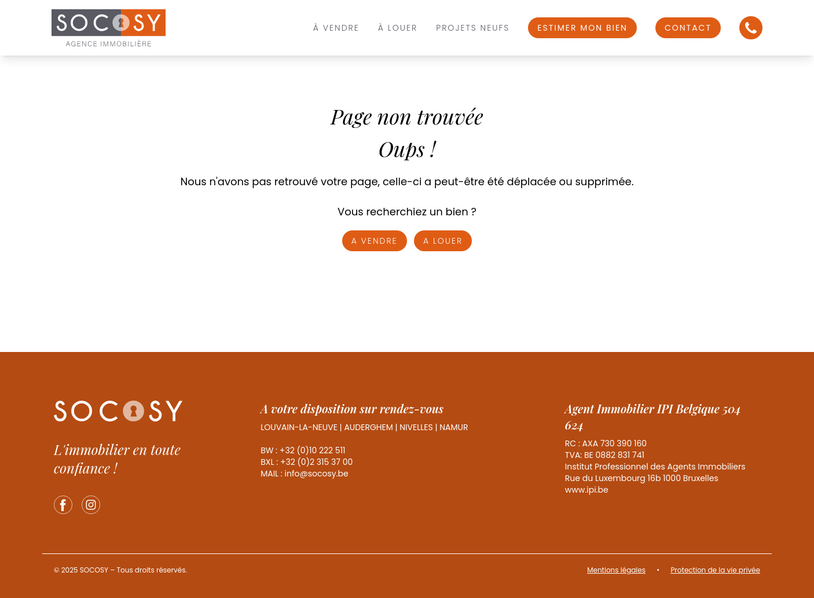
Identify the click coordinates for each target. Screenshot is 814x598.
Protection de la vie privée (715, 570)
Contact (688, 28)
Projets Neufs (472, 28)
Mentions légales (616, 570)
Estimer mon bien (582, 28)
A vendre (374, 241)
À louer (397, 28)
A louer (443, 241)
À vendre (336, 28)
